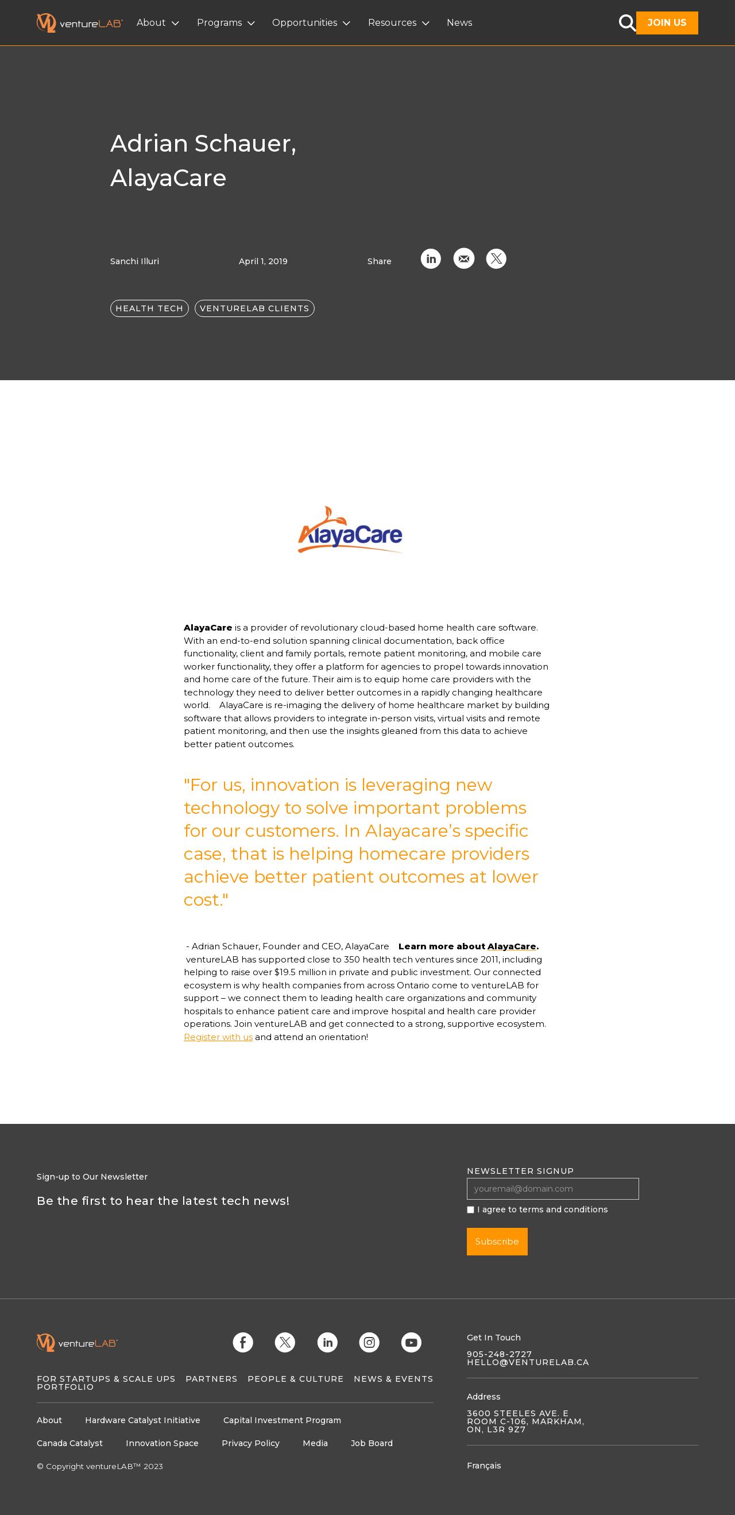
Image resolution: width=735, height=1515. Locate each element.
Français (484, 1466)
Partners (211, 1379)
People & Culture (295, 1379)
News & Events (394, 1379)
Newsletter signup (520, 1171)
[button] (159, 23)
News (459, 22)
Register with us (218, 1036)
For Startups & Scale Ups (106, 1379)
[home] (87, 23)
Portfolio (65, 1387)
